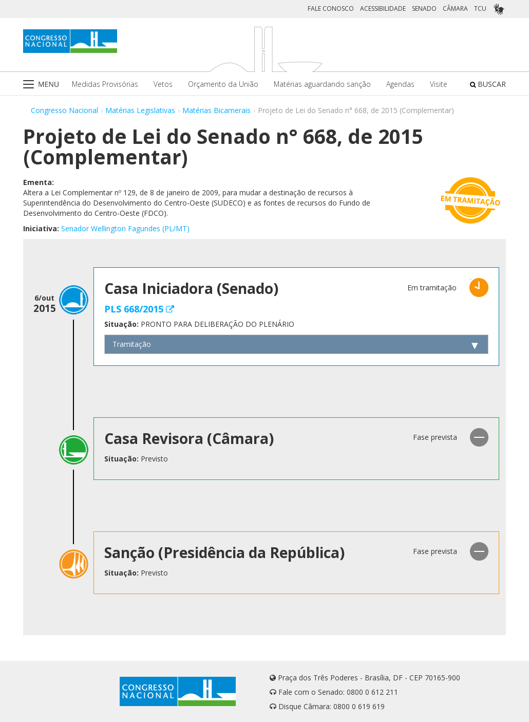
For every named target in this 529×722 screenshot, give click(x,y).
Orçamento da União (223, 84)
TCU (480, 8)
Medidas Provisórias (105, 84)
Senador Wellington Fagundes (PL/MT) (125, 228)
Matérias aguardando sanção (322, 84)
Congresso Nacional (64, 110)
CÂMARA (455, 8)
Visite (438, 84)
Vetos (163, 84)
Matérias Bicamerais (216, 110)
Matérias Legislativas (140, 110)
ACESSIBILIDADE (383, 8)
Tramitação (131, 344)
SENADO (424, 8)
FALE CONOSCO (331, 8)
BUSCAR (488, 84)
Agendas (400, 84)
